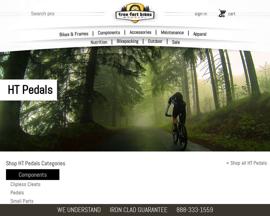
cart (232, 13)
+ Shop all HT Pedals (246, 163)
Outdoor (155, 41)
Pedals (17, 192)
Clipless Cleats (25, 184)
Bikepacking (127, 41)
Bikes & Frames (73, 34)
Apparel (200, 34)
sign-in (201, 13)
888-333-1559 (194, 210)
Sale (176, 42)
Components (109, 32)
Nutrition (99, 42)
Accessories (140, 32)
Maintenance (172, 32)
